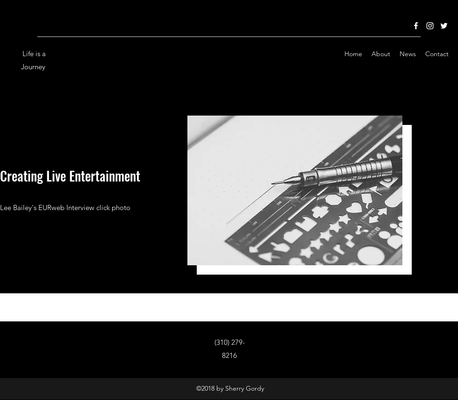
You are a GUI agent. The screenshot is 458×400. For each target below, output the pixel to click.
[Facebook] (416, 25)
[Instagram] (430, 25)
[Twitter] (444, 25)
